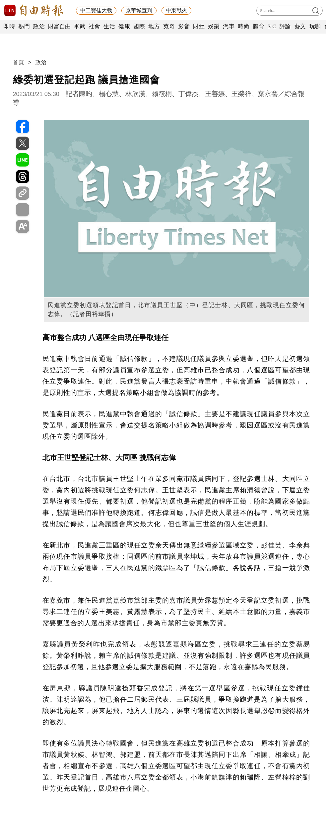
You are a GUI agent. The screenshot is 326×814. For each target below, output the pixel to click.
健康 (124, 26)
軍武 (79, 26)
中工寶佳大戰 (96, 10)
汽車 (228, 26)
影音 (184, 26)
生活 (109, 26)
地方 (154, 26)
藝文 (300, 26)
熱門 (24, 26)
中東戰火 (176, 10)
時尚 (243, 26)
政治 (39, 26)
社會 (94, 26)
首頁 (18, 62)
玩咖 (315, 26)
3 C (272, 26)
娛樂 (214, 26)
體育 (258, 26)
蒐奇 (169, 26)
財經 (199, 26)
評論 (285, 26)
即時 (9, 26)
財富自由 (59, 26)
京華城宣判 (139, 10)
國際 (139, 26)
